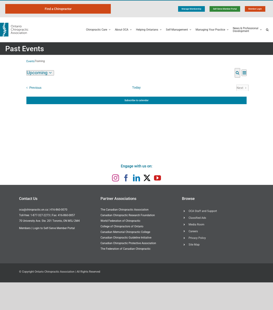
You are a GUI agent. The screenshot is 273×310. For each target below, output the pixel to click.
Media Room (196, 224)
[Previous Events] (32, 88)
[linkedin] (136, 177)
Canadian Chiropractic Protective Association (128, 243)
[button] (267, 29)
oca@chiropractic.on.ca (33, 209)
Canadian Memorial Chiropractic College (125, 232)
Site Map (194, 244)
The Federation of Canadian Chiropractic (125, 248)
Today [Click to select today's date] (136, 87)
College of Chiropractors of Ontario (121, 226)
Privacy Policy (197, 238)
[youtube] (157, 177)
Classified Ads (197, 217)
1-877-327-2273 (40, 215)
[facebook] (126, 177)
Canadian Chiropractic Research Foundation (127, 215)
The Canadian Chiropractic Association (124, 209)
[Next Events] (242, 88)
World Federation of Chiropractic (120, 220)
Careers (193, 231)
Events (30, 61)
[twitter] (146, 177)
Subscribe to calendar (136, 100)
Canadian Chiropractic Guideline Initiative (125, 237)
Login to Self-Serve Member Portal (54, 228)
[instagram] (115, 177)
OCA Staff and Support (203, 211)
